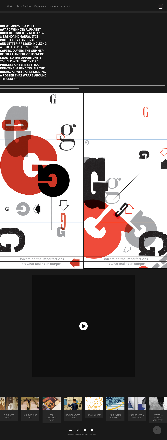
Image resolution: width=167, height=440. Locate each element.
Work (9, 6)
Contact (65, 6)
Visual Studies (23, 6)
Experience (40, 6)
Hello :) (54, 6)
